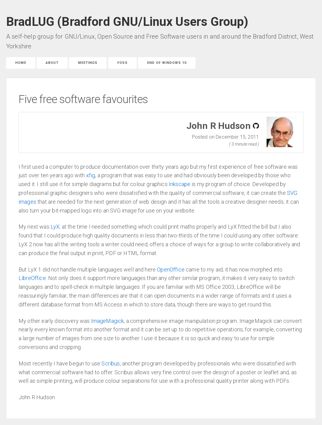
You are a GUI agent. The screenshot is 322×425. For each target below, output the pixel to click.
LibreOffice (32, 278)
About (52, 63)
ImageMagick (107, 321)
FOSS (122, 63)
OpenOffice (171, 269)
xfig (90, 175)
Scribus (110, 363)
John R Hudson (218, 125)
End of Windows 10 (166, 63)
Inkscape (179, 184)
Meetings (87, 63)
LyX (55, 226)
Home (20, 63)
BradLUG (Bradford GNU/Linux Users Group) (127, 22)
